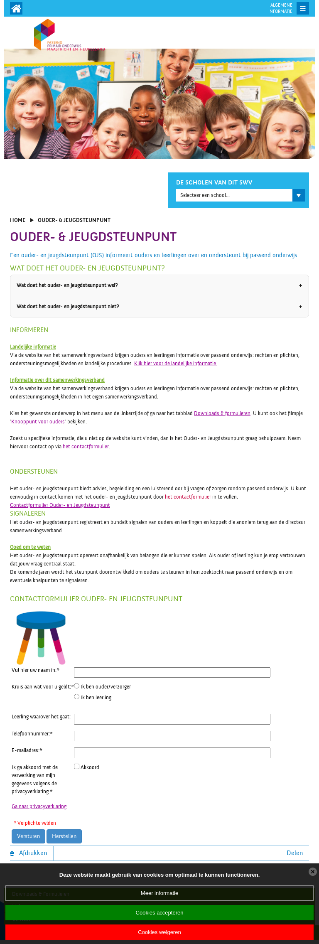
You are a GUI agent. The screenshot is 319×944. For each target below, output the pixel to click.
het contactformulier (86, 447)
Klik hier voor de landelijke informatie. (175, 363)
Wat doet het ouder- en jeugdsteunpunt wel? (67, 285)
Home (17, 220)
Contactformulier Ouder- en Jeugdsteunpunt (60, 505)
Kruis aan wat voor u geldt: (43, 687)
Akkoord (90, 767)
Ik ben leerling (96, 698)
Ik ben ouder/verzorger (106, 687)
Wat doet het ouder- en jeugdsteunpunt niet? (68, 307)
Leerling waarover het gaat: (41, 717)
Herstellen (64, 836)
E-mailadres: (27, 750)
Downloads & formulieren (222, 413)
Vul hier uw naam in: (35, 670)
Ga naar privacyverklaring (39, 806)
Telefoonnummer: (32, 734)
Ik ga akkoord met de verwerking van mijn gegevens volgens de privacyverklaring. (35, 780)
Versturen (28, 836)
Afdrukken (28, 853)
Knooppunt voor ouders (38, 422)
